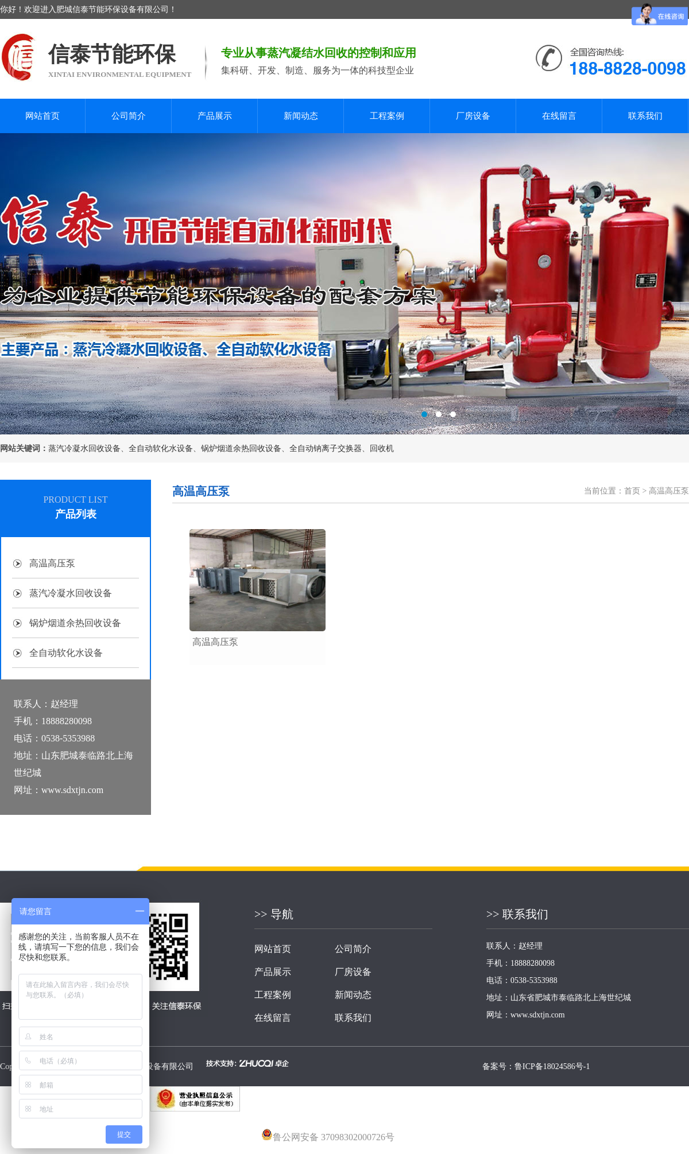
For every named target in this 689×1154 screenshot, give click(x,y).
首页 (632, 491)
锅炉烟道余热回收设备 (241, 448)
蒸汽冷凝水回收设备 (84, 448)
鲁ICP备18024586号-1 (552, 1066)
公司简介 (128, 116)
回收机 (382, 448)
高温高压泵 (52, 563)
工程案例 (387, 116)
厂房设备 (473, 116)
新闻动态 (301, 116)
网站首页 (42, 116)
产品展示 (215, 116)
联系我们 (645, 116)
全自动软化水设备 (161, 448)
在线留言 (559, 116)
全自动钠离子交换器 (325, 448)
